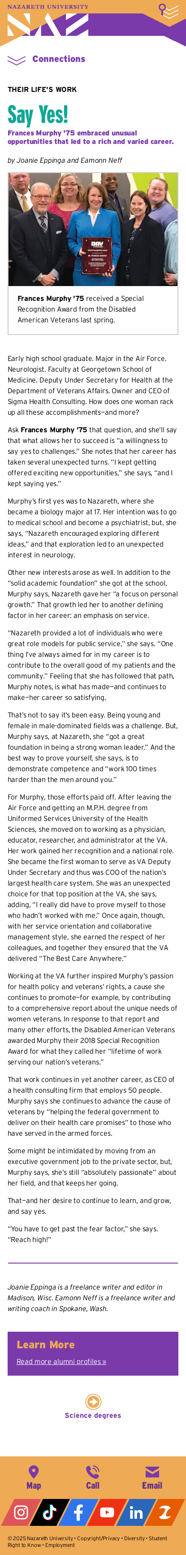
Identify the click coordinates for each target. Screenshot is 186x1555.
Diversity (134, 1538)
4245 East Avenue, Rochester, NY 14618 (33, 1476)
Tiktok (49, 1512)
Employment (59, 1545)
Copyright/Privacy (98, 1538)
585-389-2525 (92, 1476)
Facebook (78, 1512)
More (168, 11)
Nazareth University (48, 20)
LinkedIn (136, 1512)
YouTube (107, 1512)
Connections (58, 59)
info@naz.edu (152, 1476)
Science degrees (93, 1415)
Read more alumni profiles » (62, 1361)
